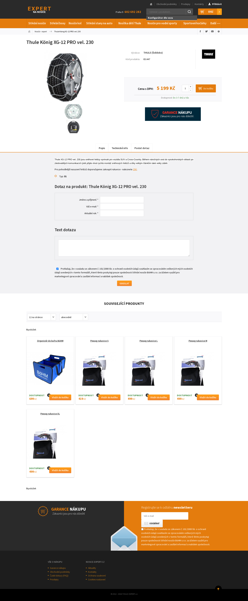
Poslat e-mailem (213, 31)
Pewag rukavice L (149, 340)
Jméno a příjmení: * (88, 199)
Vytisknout (219, 31)
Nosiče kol (75, 23)
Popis (102, 148)
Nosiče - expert (41, 31)
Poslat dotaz (141, 148)
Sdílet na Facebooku (200, 31)
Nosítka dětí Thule (129, 23)
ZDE (135, 169)
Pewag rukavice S (99, 340)
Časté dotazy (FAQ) (59, 575)
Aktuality (92, 567)
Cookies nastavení (96, 579)
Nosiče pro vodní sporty (162, 23)
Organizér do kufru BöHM (50, 340)
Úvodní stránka (29, 31)
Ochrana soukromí (97, 575)
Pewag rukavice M (198, 340)
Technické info (120, 148)
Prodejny (185, 4)
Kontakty (199, 4)
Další (215, 22)
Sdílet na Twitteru (206, 31)
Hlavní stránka (151, 4)
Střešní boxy (57, 23)
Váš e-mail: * (92, 206)
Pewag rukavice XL (50, 413)
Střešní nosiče (37, 23)
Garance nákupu (58, 567)
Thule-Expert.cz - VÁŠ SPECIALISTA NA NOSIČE (43, 9)
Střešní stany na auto (99, 23)
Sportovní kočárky (194, 23)
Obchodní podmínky (166, 4)
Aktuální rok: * (91, 213)
